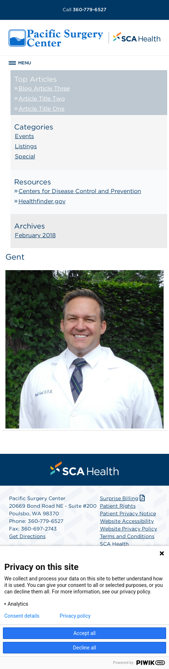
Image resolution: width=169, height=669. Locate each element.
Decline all (84, 648)
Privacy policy (75, 616)
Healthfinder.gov (42, 201)
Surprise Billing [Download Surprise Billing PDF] (123, 498)
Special (25, 156)
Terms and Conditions (127, 536)
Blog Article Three (44, 88)
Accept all (84, 633)
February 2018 (35, 235)
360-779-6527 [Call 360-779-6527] (84, 9)
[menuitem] (84, 468)
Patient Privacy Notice (128, 513)
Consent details (21, 616)
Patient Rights (118, 506)
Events (24, 136)
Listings (26, 146)
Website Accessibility (127, 521)
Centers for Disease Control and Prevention (79, 191)
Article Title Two (41, 98)
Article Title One (41, 108)
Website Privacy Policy (128, 529)
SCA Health (114, 544)
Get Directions (27, 536)
